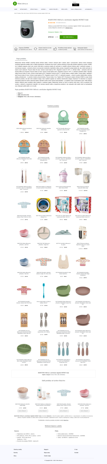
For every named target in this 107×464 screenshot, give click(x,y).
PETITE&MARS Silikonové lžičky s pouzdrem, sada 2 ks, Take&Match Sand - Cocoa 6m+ (24, 188)
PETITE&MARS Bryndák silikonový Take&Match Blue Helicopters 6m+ (43, 159)
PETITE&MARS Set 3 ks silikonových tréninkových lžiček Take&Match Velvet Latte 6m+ (24, 332)
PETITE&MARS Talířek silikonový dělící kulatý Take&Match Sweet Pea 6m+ (24, 361)
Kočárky (43, 9)
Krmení (27, 13)
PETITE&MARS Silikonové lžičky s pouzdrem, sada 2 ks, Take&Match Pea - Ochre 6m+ (63, 159)
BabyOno (54, 27)
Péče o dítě (64, 9)
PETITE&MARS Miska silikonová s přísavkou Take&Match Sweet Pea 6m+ (63, 303)
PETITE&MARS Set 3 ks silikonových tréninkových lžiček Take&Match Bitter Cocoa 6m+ (63, 332)
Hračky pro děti (53, 9)
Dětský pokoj (33, 9)
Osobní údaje (47, 455)
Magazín (46, 449)
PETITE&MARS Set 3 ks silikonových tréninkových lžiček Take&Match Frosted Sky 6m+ (44, 361)
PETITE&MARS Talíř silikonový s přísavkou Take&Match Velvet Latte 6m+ (83, 303)
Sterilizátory (62, 374)
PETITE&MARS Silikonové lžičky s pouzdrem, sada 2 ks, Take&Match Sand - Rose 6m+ (83, 159)
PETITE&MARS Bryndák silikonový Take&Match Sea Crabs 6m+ (24, 159)
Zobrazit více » (69, 27)
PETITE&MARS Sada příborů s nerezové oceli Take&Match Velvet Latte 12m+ (83, 361)
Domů (15, 9)
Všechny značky (18, 449)
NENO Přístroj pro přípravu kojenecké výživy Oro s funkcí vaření (83, 245)
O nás (75, 449)
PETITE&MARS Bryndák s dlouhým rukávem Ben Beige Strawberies (83, 274)
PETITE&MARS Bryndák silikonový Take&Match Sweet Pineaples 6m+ (83, 130)
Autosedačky (88, 9)
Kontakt (76, 452)
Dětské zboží (23, 9)
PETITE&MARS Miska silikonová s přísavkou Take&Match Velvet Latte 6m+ (83, 332)
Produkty (19, 13)
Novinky (16, 452)
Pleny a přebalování (76, 9)
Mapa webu (47, 452)
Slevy (15, 455)
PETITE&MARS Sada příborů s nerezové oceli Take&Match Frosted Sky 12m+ (63, 361)
